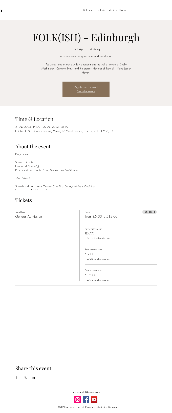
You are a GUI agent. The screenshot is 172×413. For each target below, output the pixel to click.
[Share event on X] (25, 377)
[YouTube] (94, 399)
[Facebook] (86, 399)
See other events (86, 91)
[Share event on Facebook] (16, 377)
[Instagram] (77, 399)
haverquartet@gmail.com (86, 392)
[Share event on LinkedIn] (33, 377)
